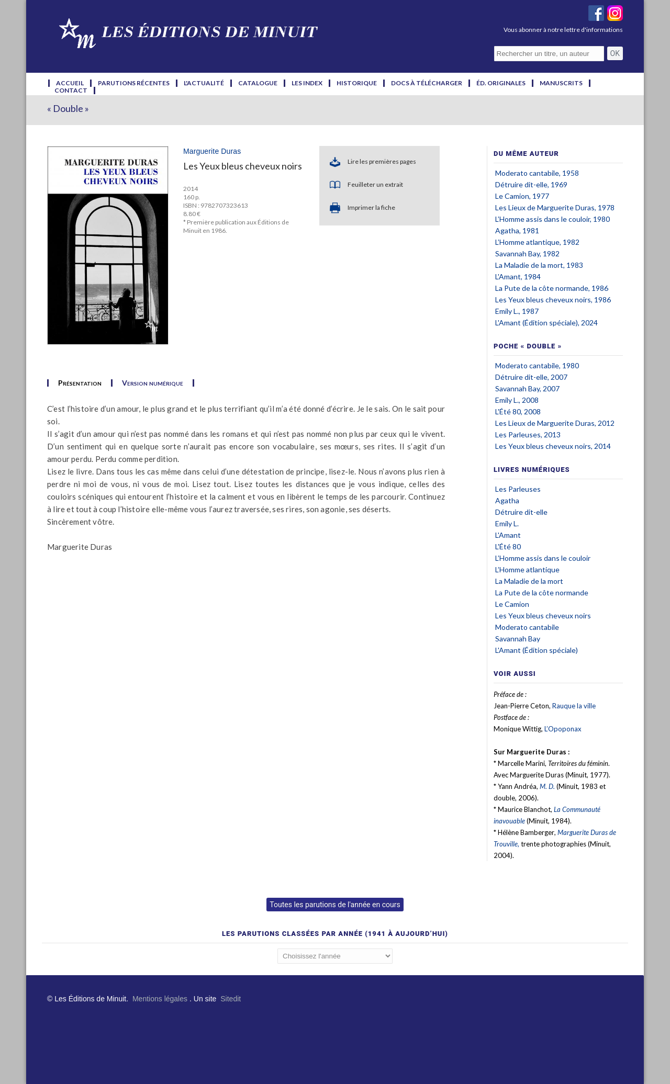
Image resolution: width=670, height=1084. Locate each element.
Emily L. (507, 523)
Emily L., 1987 (517, 311)
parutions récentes (134, 83)
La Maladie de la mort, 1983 (539, 265)
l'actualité (204, 83)
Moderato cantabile (527, 627)
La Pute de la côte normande (541, 592)
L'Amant (508, 534)
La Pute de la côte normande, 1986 (551, 288)
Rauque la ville (574, 706)
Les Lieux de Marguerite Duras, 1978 (555, 207)
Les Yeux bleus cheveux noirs (543, 615)
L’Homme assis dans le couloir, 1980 (552, 218)
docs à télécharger (426, 83)
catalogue (257, 83)
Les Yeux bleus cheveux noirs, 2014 (553, 446)
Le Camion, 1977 (522, 195)
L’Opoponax (563, 729)
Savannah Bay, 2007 (527, 388)
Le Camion (512, 604)
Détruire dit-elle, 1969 (531, 184)
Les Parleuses (518, 488)
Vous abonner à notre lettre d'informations (563, 29)
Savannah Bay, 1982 (527, 253)
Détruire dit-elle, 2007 (531, 376)
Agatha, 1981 (517, 230)
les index (307, 83)
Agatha (507, 500)
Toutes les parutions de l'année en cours (335, 904)
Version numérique (152, 383)
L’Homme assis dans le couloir (542, 558)
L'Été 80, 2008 (518, 411)
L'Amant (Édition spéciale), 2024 (546, 322)
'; (335, 956)
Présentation (80, 383)
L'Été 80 (508, 546)
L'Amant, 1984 (518, 276)
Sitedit (230, 999)
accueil (70, 83)
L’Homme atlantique (527, 569)
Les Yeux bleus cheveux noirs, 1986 (553, 299)
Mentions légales (159, 999)
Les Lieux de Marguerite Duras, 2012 (555, 423)
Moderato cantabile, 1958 (537, 172)
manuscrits (561, 83)
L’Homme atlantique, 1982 (537, 242)
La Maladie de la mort (529, 581)
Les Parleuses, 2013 (528, 434)
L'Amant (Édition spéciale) (536, 650)
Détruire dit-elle (521, 511)
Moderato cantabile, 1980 (537, 365)
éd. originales (501, 83)
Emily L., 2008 (517, 400)
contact (70, 90)
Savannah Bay (517, 638)
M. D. (547, 786)
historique (357, 83)
